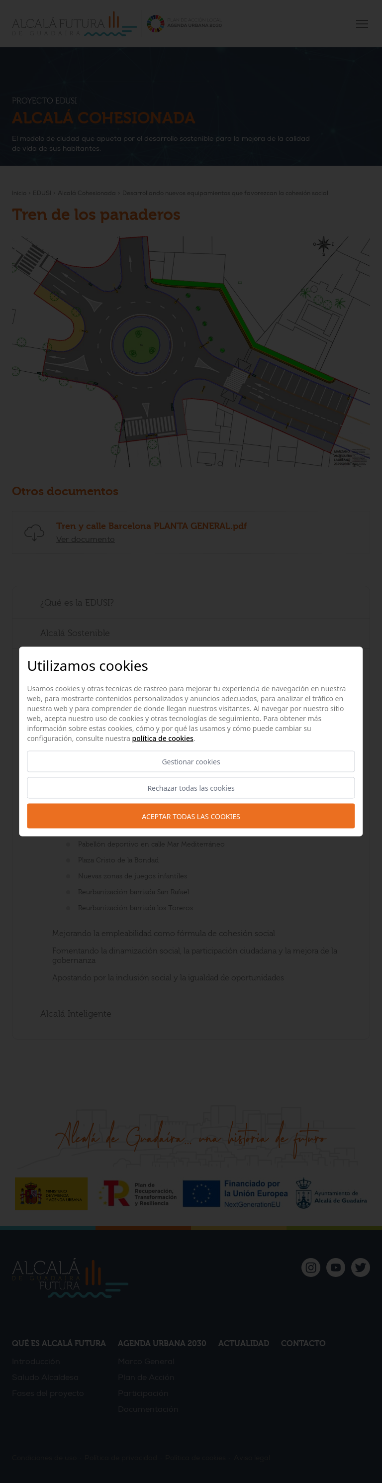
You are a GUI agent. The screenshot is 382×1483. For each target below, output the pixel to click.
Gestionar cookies (191, 761)
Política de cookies (162, 738)
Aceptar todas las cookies (191, 816)
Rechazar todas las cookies (190, 788)
